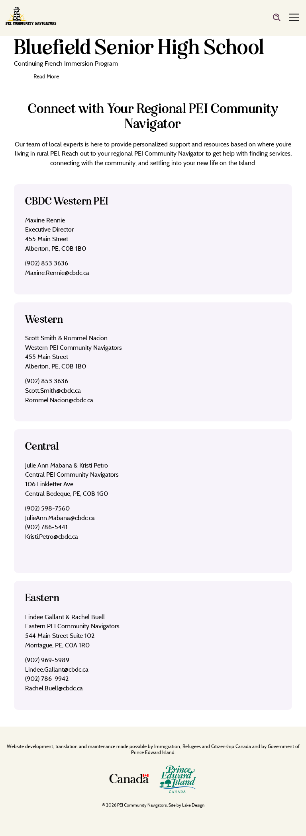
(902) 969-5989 (47, 660)
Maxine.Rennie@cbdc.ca (57, 273)
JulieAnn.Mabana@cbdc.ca (60, 518)
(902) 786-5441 (46, 527)
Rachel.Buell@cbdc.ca (54, 688)
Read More (46, 76)
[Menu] (294, 18)
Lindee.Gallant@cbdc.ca (56, 669)
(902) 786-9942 (47, 678)
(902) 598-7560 (47, 508)
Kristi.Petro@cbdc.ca (51, 536)
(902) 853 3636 (46, 263)
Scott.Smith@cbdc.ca (53, 390)
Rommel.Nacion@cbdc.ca (59, 400)
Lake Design (193, 805)
